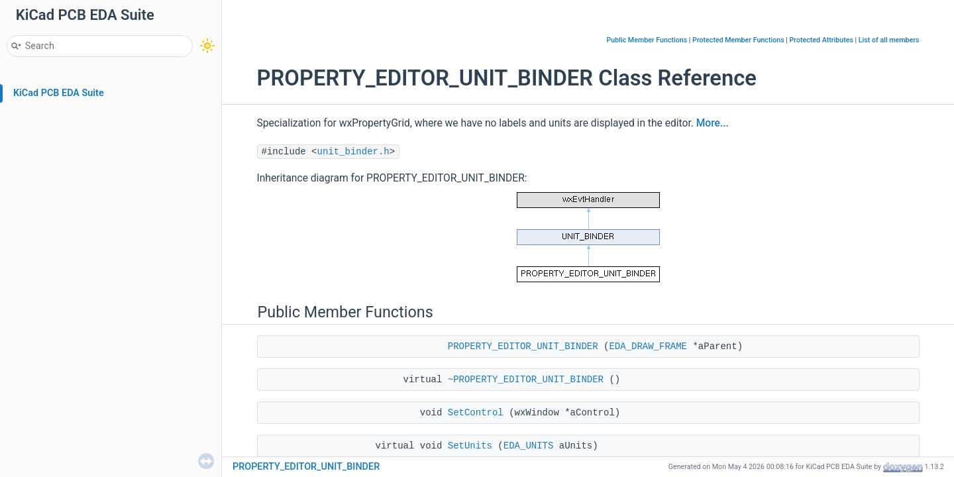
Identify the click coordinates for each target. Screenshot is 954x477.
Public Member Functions (647, 40)
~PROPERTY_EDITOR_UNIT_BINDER (526, 379)
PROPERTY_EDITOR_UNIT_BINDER (523, 346)
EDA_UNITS (529, 446)
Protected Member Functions (738, 40)
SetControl (476, 412)
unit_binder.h (353, 151)
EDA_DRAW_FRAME (648, 346)
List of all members (889, 40)
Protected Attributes (821, 40)
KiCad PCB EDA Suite (58, 93)
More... (712, 123)
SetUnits (470, 446)
